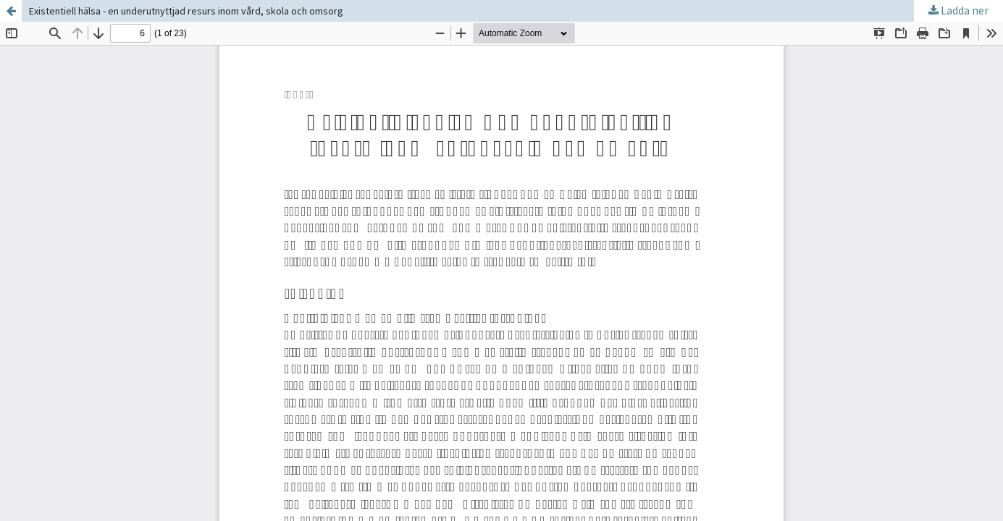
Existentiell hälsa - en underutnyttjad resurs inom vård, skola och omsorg (186, 10)
